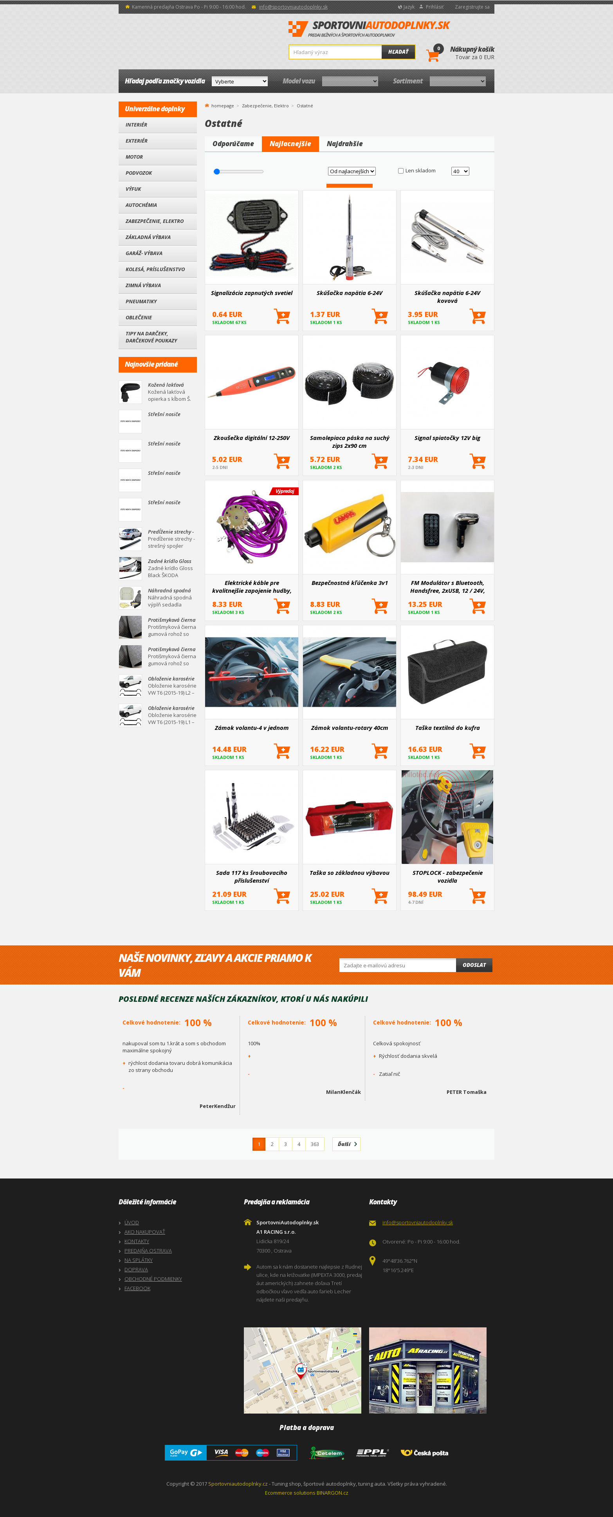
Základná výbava (148, 237)
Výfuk (133, 188)
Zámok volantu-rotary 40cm (349, 727)
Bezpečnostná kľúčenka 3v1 (350, 583)
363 (315, 1144)
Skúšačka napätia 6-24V (349, 293)
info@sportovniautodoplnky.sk (293, 7)
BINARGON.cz (332, 1492)
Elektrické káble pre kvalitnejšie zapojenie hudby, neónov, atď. (252, 586)
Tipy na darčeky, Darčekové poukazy (151, 337)
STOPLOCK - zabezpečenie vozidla (448, 876)
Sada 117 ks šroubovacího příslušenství (251, 876)
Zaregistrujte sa (472, 7)
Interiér (136, 124)
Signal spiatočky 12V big (447, 438)
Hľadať (398, 51)
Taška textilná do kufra (447, 727)
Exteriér (137, 140)
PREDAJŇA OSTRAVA (148, 1250)
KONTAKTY (136, 1241)
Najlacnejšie (290, 143)
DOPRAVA (136, 1269)
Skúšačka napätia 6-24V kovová (447, 296)
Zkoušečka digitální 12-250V (252, 438)
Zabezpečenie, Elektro (155, 220)
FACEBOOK (137, 1288)
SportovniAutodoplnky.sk (369, 29)
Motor (134, 156)
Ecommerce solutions (290, 1492)
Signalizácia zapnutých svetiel (251, 293)
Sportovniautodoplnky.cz (238, 1483)
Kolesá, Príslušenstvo (155, 269)
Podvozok (139, 172)
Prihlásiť (435, 7)
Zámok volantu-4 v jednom (252, 727)
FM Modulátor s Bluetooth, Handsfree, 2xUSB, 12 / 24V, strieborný (447, 586)
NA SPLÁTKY (138, 1260)
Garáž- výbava (144, 253)
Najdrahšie (345, 143)
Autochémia (141, 204)
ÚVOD (131, 1222)
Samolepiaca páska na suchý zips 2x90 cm (349, 441)
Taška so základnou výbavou (349, 872)
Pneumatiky (141, 301)
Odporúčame (233, 143)
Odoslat (474, 964)
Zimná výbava (143, 285)
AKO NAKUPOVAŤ (144, 1231)
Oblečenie (139, 317)
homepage (222, 105)
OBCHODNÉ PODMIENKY (153, 1278)
